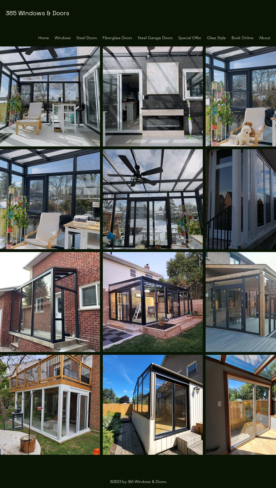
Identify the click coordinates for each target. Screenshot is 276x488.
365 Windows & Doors (37, 13)
